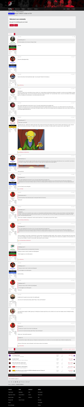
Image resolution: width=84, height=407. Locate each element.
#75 (73, 294)
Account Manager (11, 399)
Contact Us (30, 394)
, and (25, 240)
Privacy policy (67, 405)
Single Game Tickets (11, 393)
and (24, 152)
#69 (73, 192)
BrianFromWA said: (21, 158)
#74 (73, 280)
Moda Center (40, 393)
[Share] (73, 37)
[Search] (73, 9)
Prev (10, 349)
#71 (73, 223)
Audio (20, 394)
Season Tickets (10, 394)
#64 (73, 88)
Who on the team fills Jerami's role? (19, 362)
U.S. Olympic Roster (16, 355)
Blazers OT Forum (24, 371)
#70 (73, 206)
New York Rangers (21, 356)
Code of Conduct (21, 396)
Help (70, 405)
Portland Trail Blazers (24, 360)
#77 (73, 323)
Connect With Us (21, 393)
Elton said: (20, 326)
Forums (23, 8)
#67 (73, 155)
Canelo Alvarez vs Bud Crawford (21, 366)
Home (73, 405)
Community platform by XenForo (17, 405)
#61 (74, 36)
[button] (25, 9)
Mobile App (20, 391)
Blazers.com (17, 8)
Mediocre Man (14, 360)
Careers (29, 393)
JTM (13, 356)
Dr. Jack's (39, 400)
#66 (73, 117)
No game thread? (15, 359)
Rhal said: (20, 337)
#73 (73, 262)
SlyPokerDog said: (21, 39)
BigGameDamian (70, 367)
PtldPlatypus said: (21, 283)
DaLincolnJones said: (21, 195)
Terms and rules (62, 405)
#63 (73, 74)
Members (36, 8)
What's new (30, 8)
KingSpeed (11, 15)
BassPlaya (71, 360)
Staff (29, 391)
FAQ (38, 394)
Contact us (57, 405)
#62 (73, 56)
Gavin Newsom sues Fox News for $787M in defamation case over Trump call (30, 370)
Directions (39, 396)
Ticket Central (10, 391)
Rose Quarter (40, 391)
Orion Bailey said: (21, 177)
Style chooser (51, 405)
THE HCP (13, 367)
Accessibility (40, 397)
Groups (9, 397)
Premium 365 (10, 396)
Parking (39, 399)
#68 (73, 174)
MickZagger (71, 371)
